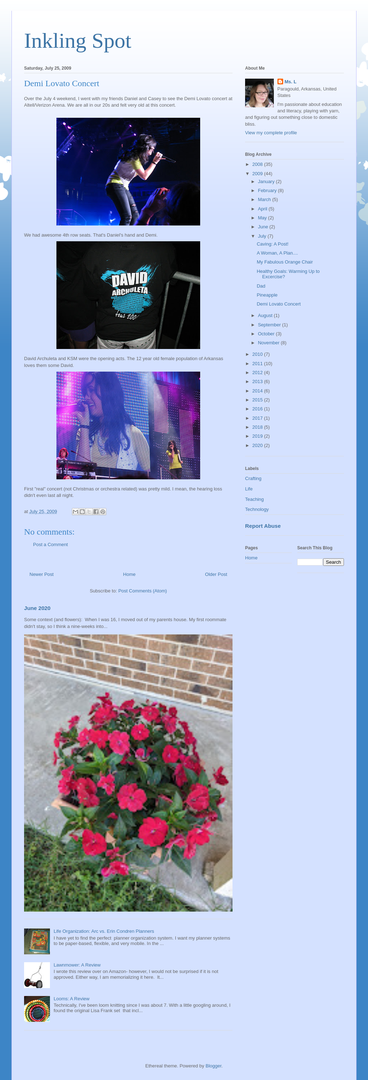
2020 (258, 445)
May (263, 217)
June (264, 226)
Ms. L (290, 81)
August (266, 315)
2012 (258, 372)
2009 (258, 173)
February (268, 190)
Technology (257, 509)
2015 (258, 399)
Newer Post (41, 574)
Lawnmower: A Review (77, 965)
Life (249, 489)
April (263, 208)
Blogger (213, 1066)
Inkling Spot (77, 40)
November (269, 342)
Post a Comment (50, 544)
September (270, 324)
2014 (258, 391)
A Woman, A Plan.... (277, 253)
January (267, 181)
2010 (258, 354)
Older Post (216, 574)
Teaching (254, 499)
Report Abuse (263, 526)
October (267, 333)
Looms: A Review (71, 998)
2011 (258, 363)
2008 (258, 164)
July (263, 236)
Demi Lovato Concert (278, 304)
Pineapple (267, 295)
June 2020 (37, 608)
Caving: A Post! (272, 244)
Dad (261, 286)
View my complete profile (271, 132)
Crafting (253, 478)
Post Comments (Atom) (142, 590)
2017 (258, 418)
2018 (258, 427)
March (265, 199)
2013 (258, 381)
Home (129, 574)
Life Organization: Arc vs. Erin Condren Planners (104, 931)
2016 (258, 408)
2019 (258, 436)
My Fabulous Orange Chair (285, 262)
